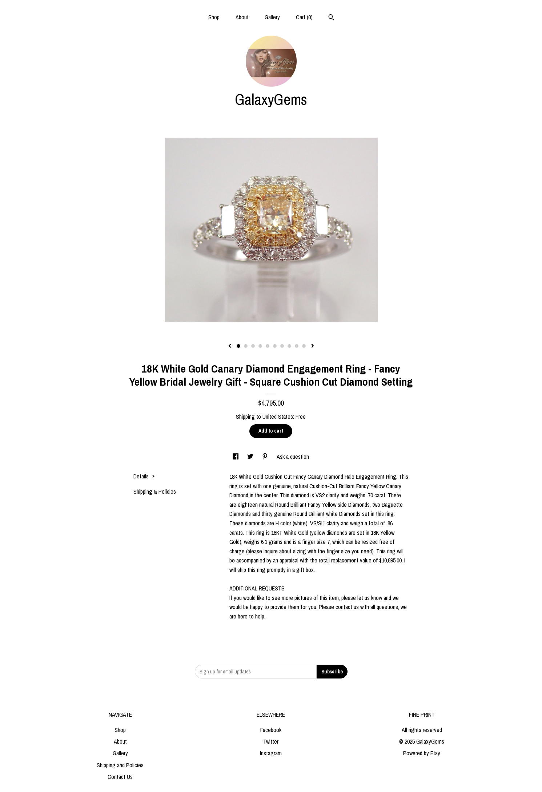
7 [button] (282, 346)
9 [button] (296, 346)
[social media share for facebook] (236, 457)
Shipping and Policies (120, 765)
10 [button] (304, 346)
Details (144, 476)
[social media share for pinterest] (265, 457)
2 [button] (246, 346)
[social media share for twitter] (251, 457)
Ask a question (293, 457)
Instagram (271, 753)
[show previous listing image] (230, 346)
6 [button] (275, 346)
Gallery (272, 17)
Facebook (270, 730)
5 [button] (267, 346)
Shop (214, 17)
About (242, 17)
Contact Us (120, 777)
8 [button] (289, 346)
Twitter (270, 741)
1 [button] (238, 346)
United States (277, 417)
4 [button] (260, 346)
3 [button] (253, 346)
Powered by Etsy (421, 753)
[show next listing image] (312, 346)
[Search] (331, 18)
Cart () (304, 17)
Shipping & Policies (154, 491)
